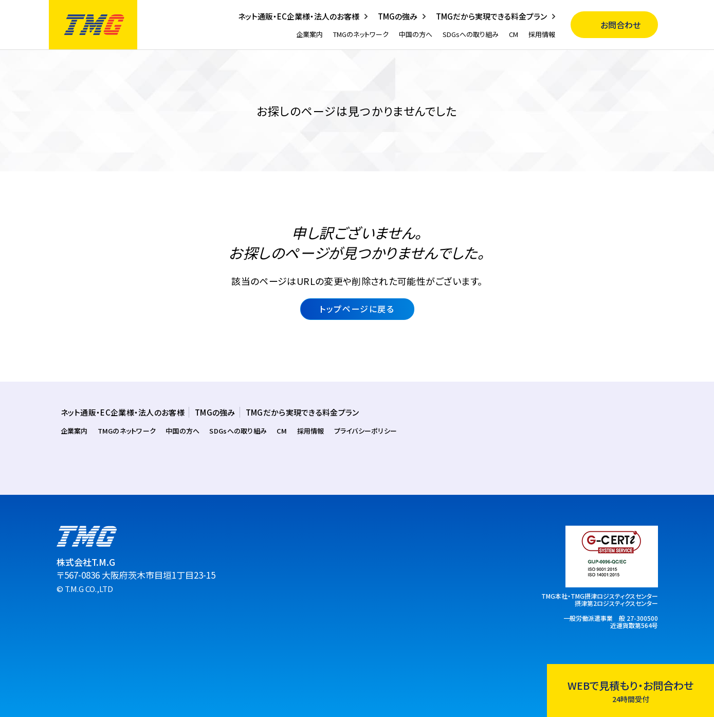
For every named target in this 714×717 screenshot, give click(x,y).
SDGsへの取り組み (471, 34)
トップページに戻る (356, 308)
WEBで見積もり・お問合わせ (630, 691)
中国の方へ (415, 34)
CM (513, 34)
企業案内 (309, 34)
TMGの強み (397, 16)
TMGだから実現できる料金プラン (491, 16)
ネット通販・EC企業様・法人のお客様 (298, 16)
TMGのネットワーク (361, 34)
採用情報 (541, 34)
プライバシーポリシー (365, 431)
